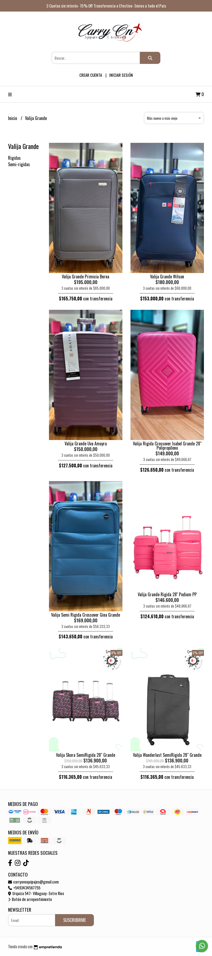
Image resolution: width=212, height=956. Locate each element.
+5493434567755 (24, 887)
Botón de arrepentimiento (30, 899)
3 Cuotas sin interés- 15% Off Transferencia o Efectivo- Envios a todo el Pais (106, 6)
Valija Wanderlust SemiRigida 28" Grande (167, 755)
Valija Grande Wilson (167, 276)
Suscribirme (74, 920)
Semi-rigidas (19, 164)
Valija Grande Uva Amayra (86, 443)
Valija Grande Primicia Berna (85, 276)
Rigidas (14, 158)
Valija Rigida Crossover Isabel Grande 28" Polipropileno (167, 445)
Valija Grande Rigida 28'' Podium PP (167, 594)
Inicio (13, 118)
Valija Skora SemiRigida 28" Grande (85, 755)
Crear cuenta (90, 75)
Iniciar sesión (121, 75)
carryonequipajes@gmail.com (33, 882)
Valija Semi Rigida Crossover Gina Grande (85, 615)
